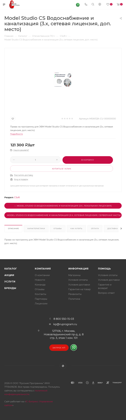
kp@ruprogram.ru (65, 324)
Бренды (10, 288)
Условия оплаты (78, 279)
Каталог (10, 268)
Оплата (95, 229)
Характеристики (36, 229)
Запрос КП (58, 347)
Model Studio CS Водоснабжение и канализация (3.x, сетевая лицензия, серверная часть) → (64, 215)
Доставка (112, 229)
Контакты (40, 294)
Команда (40, 284)
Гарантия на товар (79, 289)
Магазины (74, 275)
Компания (43, 268)
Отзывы (58, 229)
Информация (78, 268)
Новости (40, 279)
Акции (9, 275)
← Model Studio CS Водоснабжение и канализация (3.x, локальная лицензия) (63, 206)
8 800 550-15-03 (64, 319)
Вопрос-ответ (106, 293)
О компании (42, 275)
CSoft (17, 197)
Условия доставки (79, 284)
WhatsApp (63, 366)
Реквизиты (75, 294)
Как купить (76, 229)
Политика (74, 299)
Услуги (9, 281)
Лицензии (41, 303)
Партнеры (41, 299)
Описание (13, 229)
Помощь (104, 268)
